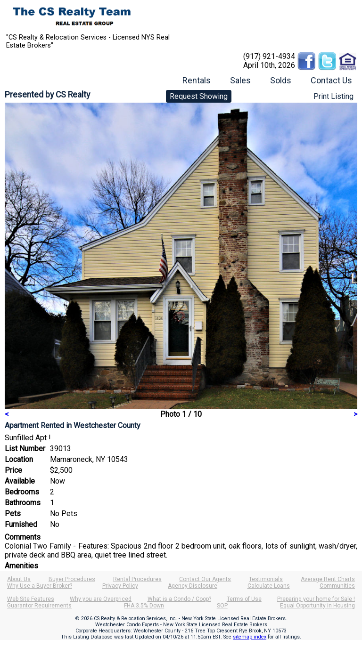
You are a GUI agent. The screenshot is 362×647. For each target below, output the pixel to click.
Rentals (196, 80)
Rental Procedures (137, 579)
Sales (240, 80)
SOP (222, 605)
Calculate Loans (268, 585)
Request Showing (199, 96)
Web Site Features (30, 599)
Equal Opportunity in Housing (317, 605)
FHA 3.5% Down (144, 605)
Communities (337, 585)
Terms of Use (244, 599)
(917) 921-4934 (269, 56)
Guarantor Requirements (39, 605)
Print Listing (333, 96)
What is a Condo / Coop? (179, 599)
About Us (19, 579)
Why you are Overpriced (101, 599)
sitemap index (249, 637)
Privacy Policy (120, 585)
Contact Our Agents (205, 579)
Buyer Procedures (72, 579)
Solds (280, 80)
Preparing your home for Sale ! (316, 599)
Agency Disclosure (192, 585)
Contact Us (331, 80)
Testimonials (266, 579)
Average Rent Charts (328, 579)
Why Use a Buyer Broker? (39, 585)
